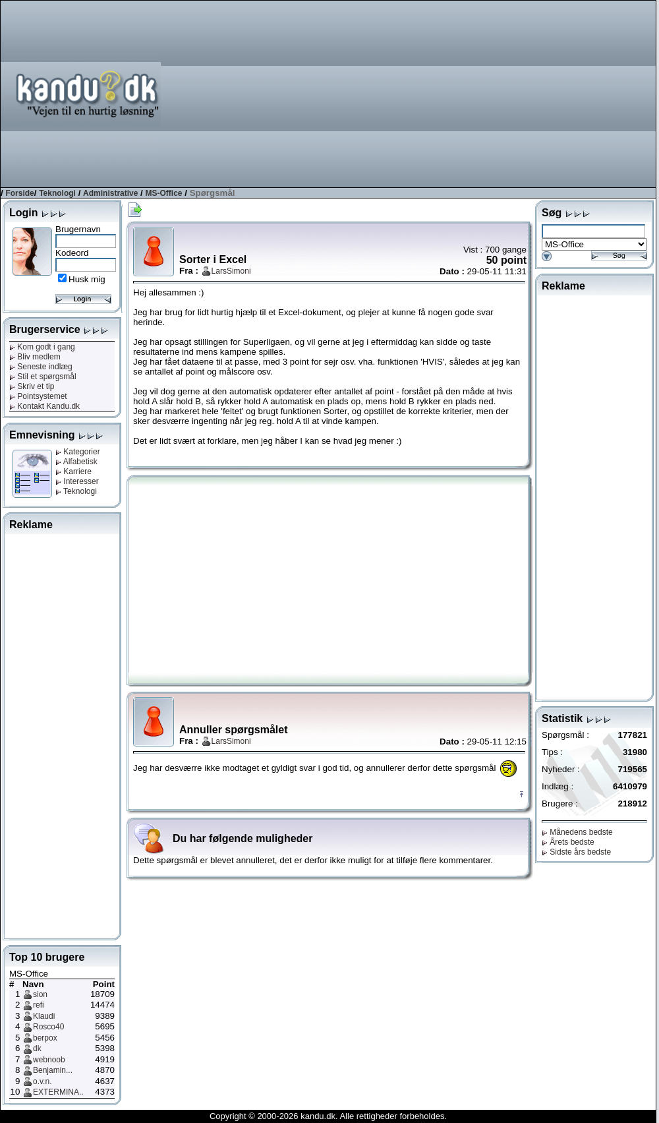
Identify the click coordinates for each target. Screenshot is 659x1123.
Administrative (110, 193)
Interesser (77, 481)
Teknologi (57, 193)
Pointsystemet (38, 396)
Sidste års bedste (576, 852)
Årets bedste (568, 842)
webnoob (49, 1059)
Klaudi (44, 1016)
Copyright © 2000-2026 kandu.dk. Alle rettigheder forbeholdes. (328, 1116)
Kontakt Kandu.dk (44, 406)
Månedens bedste (577, 832)
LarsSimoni (231, 271)
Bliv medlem (35, 356)
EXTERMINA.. (58, 1092)
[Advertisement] (520, 93)
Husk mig (87, 279)
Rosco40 (48, 1026)
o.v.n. (42, 1081)
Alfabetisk (76, 461)
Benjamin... (52, 1070)
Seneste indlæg (40, 366)
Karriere (73, 471)
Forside (19, 193)
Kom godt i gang (42, 346)
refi (38, 1005)
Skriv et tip (31, 386)
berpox (45, 1038)
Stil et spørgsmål (42, 376)
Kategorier (77, 451)
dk (37, 1048)
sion (40, 994)
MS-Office (164, 193)
